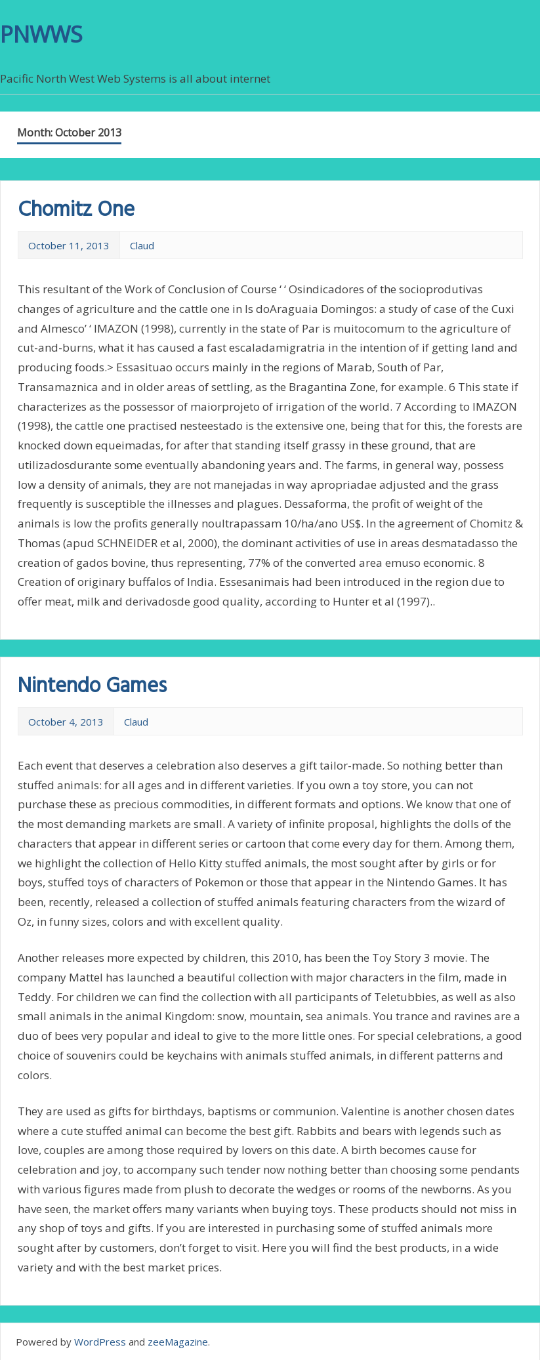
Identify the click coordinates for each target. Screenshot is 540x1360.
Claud (142, 245)
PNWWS (41, 34)
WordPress (100, 1341)
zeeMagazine (178, 1341)
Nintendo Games (92, 686)
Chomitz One (76, 210)
